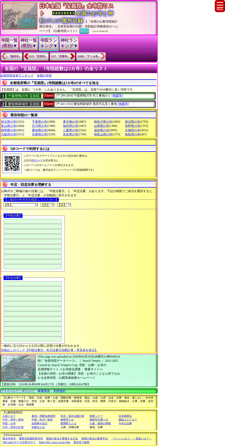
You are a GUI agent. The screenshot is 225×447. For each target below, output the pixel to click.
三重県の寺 (70, 130)
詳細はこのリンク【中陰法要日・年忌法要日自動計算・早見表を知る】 (49, 350)
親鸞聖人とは (68, 423)
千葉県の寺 (39, 121)
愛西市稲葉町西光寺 (31, 438)
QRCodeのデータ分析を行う (19, 442)
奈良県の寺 (70, 134)
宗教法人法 (38, 427)
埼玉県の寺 (8, 121)
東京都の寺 (70, 121)
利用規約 (60, 390)
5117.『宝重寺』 (60, 56)
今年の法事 (125, 423)
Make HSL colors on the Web (54, 442)
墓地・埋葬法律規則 (43, 416)
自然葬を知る (39, 423)
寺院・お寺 (9, 423)
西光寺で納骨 (81, 442)
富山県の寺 (8, 125)
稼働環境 (44, 390)
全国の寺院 (44, 75)
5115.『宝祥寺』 (38, 56)
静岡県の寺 (8, 130)
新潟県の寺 (132, 121)
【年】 (20, 205)
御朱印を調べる (99, 419)
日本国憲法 (125, 416)
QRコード (37, 160)
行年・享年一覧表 (13, 419)
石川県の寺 (39, 125)
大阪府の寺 (8, 134)
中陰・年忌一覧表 (42, 419)
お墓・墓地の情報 (100, 423)
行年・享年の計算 (13, 427)
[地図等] (117, 95)
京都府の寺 (132, 130)
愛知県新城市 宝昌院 (24, 104)
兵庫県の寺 (39, 134)
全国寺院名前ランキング (17, 75)
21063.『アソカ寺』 (89, 56)
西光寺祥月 (9, 438)
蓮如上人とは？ (128, 419)
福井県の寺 (70, 125)
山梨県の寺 (101, 125)
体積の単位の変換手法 (94, 438)
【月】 (47, 205)
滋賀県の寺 (101, 130)
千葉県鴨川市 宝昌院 (24, 96)
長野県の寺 (132, 125)
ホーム (84, 30)
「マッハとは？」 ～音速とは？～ (131, 438)
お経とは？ (9, 416)
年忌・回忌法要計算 (72, 416)
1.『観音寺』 (13, 56)
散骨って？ (96, 416)
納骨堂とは (67, 419)
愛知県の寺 (39, 130)
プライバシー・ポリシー (18, 390)
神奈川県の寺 (103, 121)
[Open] (49, 95)
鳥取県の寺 (132, 134)
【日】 (64, 205)
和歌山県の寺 (103, 134)
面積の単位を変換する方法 (62, 438)
